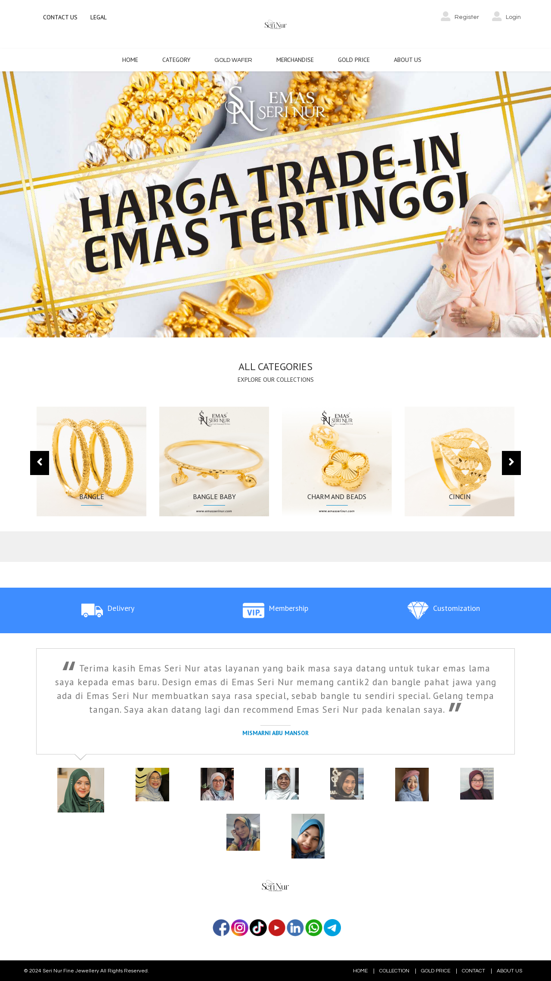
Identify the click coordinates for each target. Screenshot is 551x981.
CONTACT (473, 970)
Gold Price (354, 59)
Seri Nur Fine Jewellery (71, 970)
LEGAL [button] (98, 17)
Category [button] (176, 59)
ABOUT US (509, 970)
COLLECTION (394, 970)
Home (130, 59)
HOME (360, 970)
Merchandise (295, 59)
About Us (407, 59)
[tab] (76, 791)
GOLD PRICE (435, 970)
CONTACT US (60, 17)
